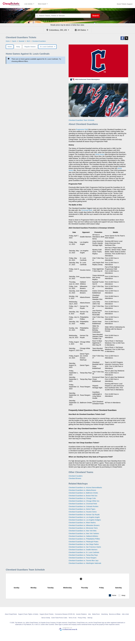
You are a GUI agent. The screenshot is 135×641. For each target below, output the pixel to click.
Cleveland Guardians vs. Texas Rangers (82, 558)
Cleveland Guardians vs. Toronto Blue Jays (83, 560)
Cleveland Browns (75, 478)
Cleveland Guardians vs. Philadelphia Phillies (84, 539)
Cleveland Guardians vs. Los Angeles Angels (84, 517)
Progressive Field (82, 129)
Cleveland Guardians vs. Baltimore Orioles (83, 493)
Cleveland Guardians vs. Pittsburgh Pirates (83, 541)
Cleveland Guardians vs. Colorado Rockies (83, 506)
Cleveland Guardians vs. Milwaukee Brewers (84, 525)
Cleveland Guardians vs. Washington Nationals (85, 563)
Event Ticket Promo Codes (59, 618)
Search (95, 16)
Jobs (89, 614)
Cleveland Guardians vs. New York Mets (82, 531)
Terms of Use (73, 618)
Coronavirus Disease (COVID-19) (65, 614)
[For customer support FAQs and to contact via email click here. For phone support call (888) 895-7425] (124, 4)
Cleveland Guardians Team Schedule (81, 120)
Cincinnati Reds (86, 210)
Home (10, 47)
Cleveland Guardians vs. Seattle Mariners (83, 550)
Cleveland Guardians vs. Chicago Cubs (82, 498)
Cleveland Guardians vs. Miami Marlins (82, 522)
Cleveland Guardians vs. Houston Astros (83, 512)
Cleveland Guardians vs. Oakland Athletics (83, 536)
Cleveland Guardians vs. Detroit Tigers (82, 509)
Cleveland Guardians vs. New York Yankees (84, 533)
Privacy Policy (82, 618)
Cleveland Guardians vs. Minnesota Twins (83, 528)
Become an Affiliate (115, 614)
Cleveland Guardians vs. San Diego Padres (84, 544)
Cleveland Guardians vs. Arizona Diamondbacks (85, 487)
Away (18, 47)
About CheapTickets (11, 614)
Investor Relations (81, 614)
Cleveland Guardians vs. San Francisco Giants (85, 547)
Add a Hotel (125, 614)
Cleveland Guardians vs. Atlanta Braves (82, 490)
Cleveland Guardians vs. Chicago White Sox (84, 501)
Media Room (96, 614)
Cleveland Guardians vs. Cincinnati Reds (83, 504)
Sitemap (89, 618)
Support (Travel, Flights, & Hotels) (28, 614)
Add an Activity (45, 618)
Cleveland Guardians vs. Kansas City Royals (84, 514)
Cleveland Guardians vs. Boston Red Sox (83, 496)
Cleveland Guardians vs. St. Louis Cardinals (84, 552)
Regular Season (30, 47)
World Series (99, 154)
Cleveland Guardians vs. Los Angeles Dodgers (85, 520)
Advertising (104, 614)
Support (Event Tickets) (47, 614)
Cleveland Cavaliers (76, 476)
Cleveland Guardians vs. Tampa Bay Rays (83, 555)
